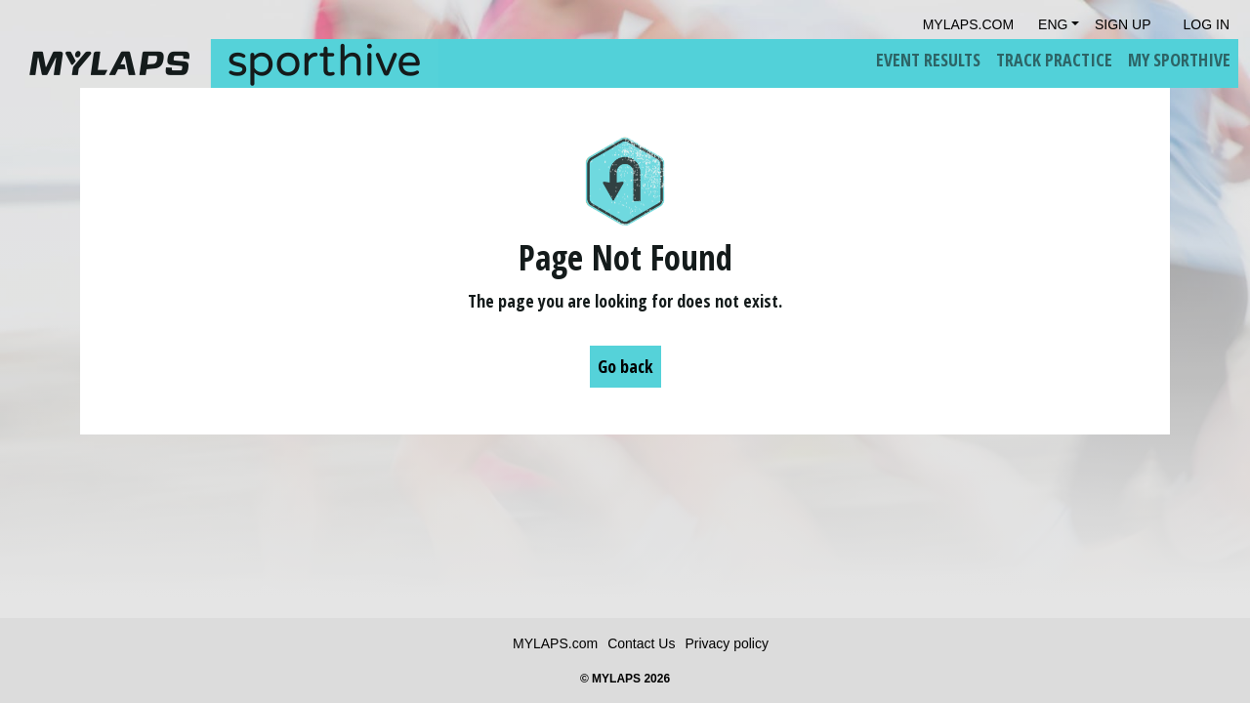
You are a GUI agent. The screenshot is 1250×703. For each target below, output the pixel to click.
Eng (1052, 24)
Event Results (928, 59)
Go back (625, 366)
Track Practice (1054, 59)
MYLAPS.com (555, 643)
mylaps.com (968, 24)
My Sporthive (1179, 59)
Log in (1206, 24)
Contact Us (641, 643)
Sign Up (1123, 24)
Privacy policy (727, 643)
